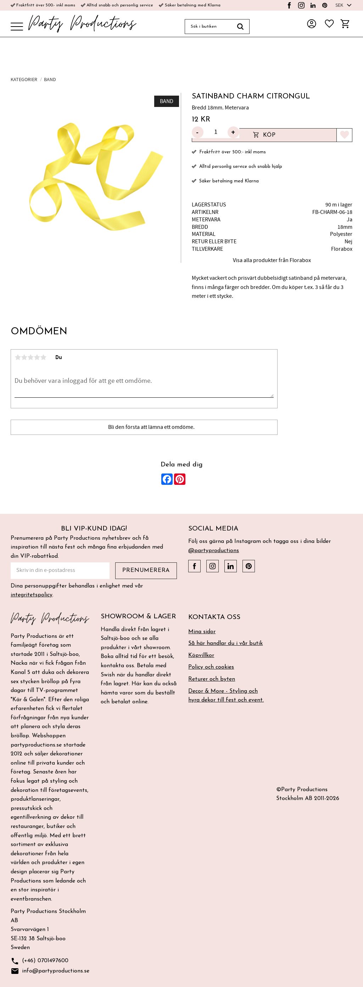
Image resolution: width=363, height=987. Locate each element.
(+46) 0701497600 (39, 961)
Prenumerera (146, 570)
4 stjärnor (37, 357)
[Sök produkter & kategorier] (208, 26)
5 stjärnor (43, 357)
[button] (17, 27)
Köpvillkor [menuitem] (201, 655)
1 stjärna (18, 357)
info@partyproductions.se (50, 971)
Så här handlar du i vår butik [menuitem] (225, 643)
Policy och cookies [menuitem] (211, 667)
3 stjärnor (30, 357)
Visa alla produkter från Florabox (272, 260)
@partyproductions (213, 551)
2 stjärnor (24, 357)
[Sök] (240, 26)
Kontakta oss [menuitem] (214, 617)
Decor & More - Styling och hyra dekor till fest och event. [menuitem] (226, 695)
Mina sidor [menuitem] (202, 632)
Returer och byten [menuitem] (211, 679)
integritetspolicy (31, 595)
